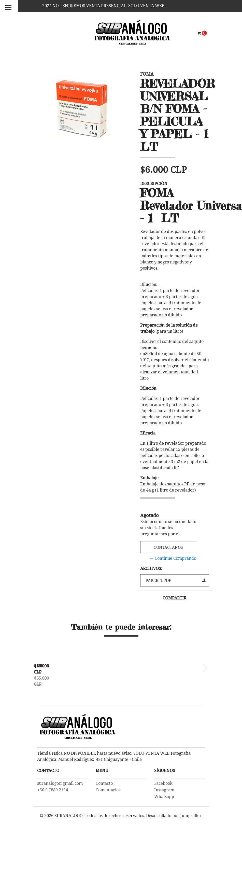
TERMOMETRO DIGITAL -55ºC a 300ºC (69, 721)
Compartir (174, 598)
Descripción (153, 183)
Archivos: (151, 568)
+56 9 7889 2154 (52, 840)
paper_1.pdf (176, 580)
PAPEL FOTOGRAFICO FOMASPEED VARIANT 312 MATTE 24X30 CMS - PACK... (140, 724)
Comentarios (108, 840)
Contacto (104, 833)
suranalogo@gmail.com (60, 833)
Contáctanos (168, 547)
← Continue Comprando (173, 558)
